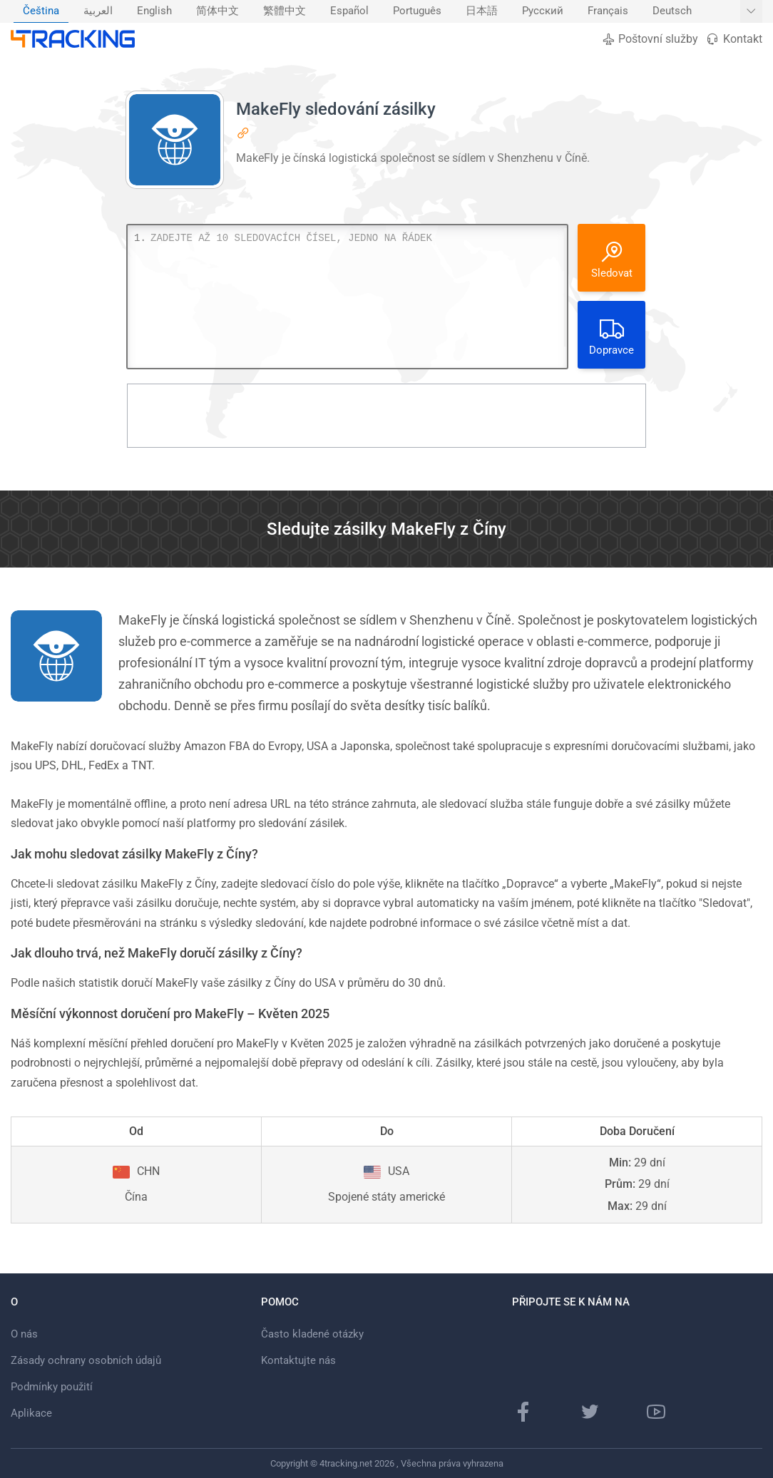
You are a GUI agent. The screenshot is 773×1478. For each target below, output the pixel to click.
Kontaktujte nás (298, 1360)
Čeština (41, 11)
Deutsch (672, 11)
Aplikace (31, 1413)
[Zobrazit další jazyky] (751, 11)
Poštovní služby (650, 39)
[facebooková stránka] (523, 1412)
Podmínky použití (52, 1386)
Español (349, 11)
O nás (24, 1334)
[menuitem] (41, 11)
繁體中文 (284, 11)
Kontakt (733, 39)
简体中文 (217, 11)
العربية (98, 11)
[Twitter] (589, 1412)
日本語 (482, 11)
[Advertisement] (386, 416)
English (154, 11)
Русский (542, 11)
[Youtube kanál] (656, 1412)
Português (417, 11)
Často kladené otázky (312, 1334)
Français (608, 11)
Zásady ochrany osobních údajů (86, 1360)
